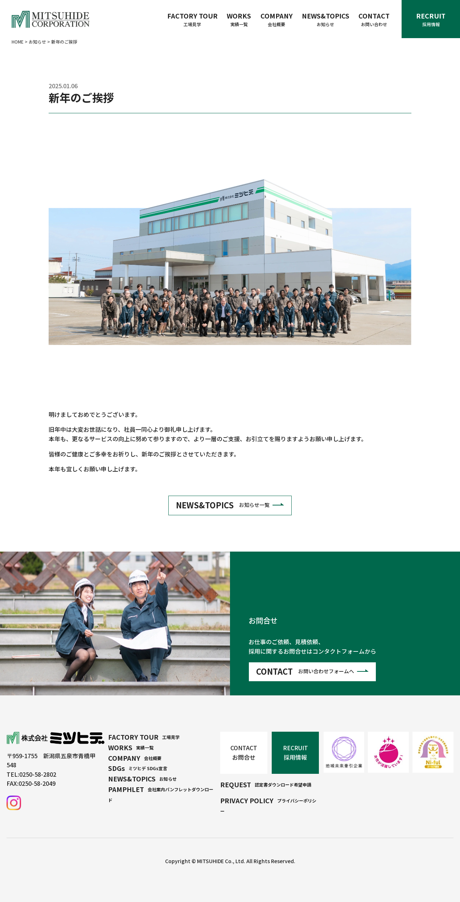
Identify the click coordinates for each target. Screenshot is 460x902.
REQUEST (265, 784)
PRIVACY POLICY (268, 805)
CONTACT (374, 19)
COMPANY (276, 19)
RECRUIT (430, 19)
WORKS (239, 19)
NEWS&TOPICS (325, 19)
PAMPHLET (160, 793)
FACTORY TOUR (192, 19)
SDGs (137, 768)
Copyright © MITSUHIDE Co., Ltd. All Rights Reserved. (230, 861)
